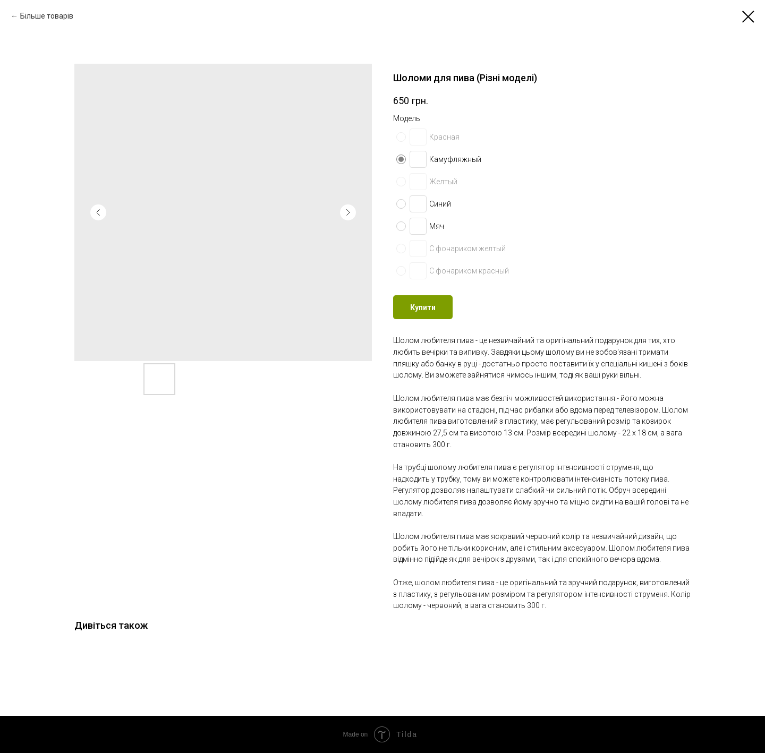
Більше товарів (46, 16)
